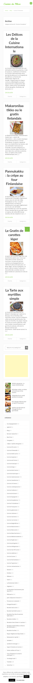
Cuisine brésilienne (12, 470)
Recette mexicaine (12, 607)
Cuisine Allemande (12, 450)
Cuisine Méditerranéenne (14, 536)
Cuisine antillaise (12, 460)
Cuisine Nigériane (12, 540)
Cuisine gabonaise (12, 510)
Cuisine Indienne (11, 513)
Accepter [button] (12, 680)
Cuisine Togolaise (12, 563)
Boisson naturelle (12, 434)
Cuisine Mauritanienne (13, 533)
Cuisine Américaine (12, 453)
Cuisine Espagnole (12, 496)
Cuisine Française (12, 506)
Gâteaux (9, 576)
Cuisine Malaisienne (12, 526)
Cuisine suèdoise (11, 553)
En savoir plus (20, 680)
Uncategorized (11, 658)
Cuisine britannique (12, 473)
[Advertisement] (16, 366)
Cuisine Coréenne (12, 490)
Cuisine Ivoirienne (12, 520)
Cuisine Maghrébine (12, 523)
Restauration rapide (12, 637)
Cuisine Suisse (11, 556)
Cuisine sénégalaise (12, 546)
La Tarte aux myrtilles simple (14, 294)
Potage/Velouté (11, 604)
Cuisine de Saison (12, 493)
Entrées (9, 573)
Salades (9, 640)
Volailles (9, 665)
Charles (10, 96)
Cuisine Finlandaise (12, 503)
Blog (8, 430)
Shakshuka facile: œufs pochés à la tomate (18, 396)
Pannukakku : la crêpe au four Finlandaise (14, 177)
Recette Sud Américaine (13, 611)
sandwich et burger (12, 643)
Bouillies (9, 437)
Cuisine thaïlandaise (13, 559)
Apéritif (9, 427)
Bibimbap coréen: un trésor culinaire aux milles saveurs (19, 391)
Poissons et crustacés (13, 601)
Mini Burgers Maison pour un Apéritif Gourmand (19, 402)
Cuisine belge (11, 467)
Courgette (9, 440)
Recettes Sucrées (11, 630)
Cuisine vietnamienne (13, 566)
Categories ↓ (23, 96)
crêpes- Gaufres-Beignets (14, 443)
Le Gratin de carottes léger (14, 235)
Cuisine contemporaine (13, 487)
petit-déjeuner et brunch (14, 597)
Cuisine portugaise (12, 543)
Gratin (8, 579)
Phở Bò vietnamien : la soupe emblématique (18, 384)
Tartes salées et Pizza (13, 650)
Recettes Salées (11, 619)
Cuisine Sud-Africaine (13, 549)
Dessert (9, 569)
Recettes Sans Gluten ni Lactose (16, 622)
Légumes (9, 586)
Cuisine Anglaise (11, 457)
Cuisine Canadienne (12, 480)
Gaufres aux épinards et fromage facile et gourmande (18, 409)
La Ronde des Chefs (12, 583)
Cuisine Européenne (12, 500)
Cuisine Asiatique (12, 463)
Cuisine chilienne (12, 483)
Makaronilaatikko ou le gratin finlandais (14, 112)
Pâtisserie (10, 594)
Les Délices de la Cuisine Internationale (14, 42)
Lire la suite (9, 92)
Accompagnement (12, 424)
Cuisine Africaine (11, 447)
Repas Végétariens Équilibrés (15, 633)
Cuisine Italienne (12, 516)
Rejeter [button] (26, 676)
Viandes (9, 662)
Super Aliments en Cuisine (14, 647)
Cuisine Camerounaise (13, 477)
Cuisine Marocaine (12, 530)
